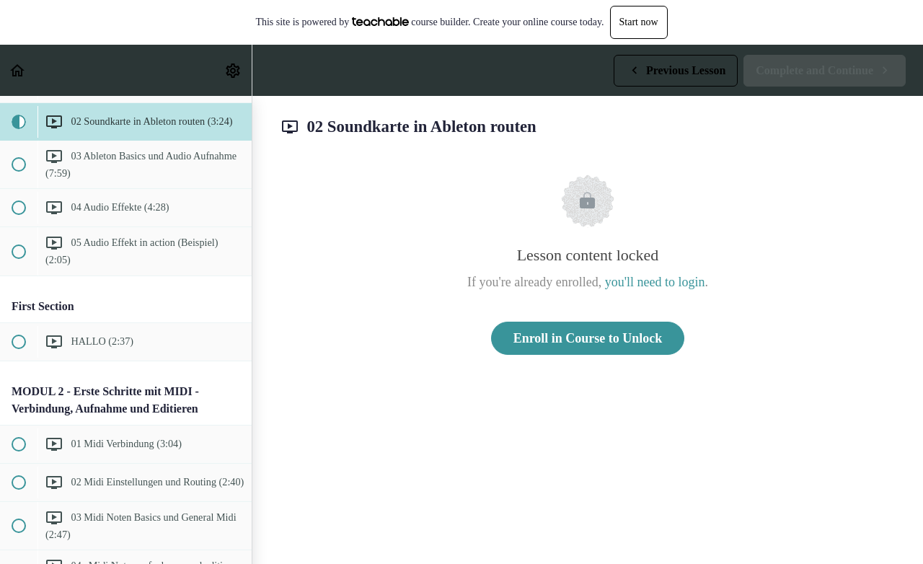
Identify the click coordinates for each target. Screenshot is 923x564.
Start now (638, 22)
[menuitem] (234, 70)
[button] (18, 70)
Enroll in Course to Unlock (588, 338)
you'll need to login (655, 282)
